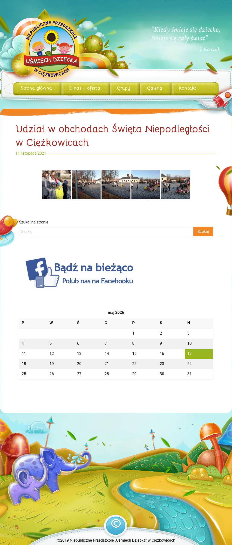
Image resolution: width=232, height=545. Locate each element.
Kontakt (187, 87)
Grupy (123, 87)
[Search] (106, 231)
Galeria (154, 87)
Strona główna (36, 87)
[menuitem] (37, 89)
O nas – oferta (84, 87)
